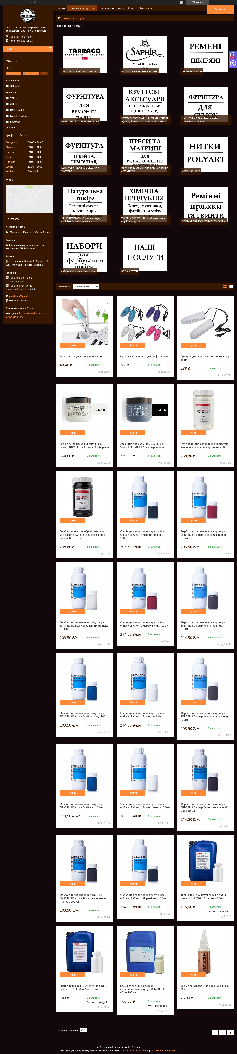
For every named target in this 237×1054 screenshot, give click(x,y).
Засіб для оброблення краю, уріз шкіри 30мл (205, 987)
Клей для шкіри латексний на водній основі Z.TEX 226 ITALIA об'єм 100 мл (204, 896)
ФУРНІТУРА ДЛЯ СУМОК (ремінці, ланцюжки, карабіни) (201, 120)
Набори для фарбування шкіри (78, 271)
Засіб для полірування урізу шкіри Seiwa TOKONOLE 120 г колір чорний (142, 445)
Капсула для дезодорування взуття (82, 356)
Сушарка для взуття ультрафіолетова (144, 356)
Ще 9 (12, 127)
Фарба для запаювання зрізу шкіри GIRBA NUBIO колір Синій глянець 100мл (84, 715)
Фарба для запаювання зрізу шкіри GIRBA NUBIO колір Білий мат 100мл (142, 715)
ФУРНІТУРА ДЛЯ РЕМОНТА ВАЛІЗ (80, 121)
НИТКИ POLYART (191, 171)
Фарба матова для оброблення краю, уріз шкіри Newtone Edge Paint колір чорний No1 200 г (83, 535)
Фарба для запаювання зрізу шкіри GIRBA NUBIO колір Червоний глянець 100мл (204, 535)
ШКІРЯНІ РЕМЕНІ (192, 71)
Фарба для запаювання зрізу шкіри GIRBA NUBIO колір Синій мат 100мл (82, 805)
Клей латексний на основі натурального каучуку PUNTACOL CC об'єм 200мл (142, 989)
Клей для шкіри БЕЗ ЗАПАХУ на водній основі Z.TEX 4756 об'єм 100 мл (83, 987)
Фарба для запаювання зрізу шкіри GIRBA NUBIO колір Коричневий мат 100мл (203, 626)
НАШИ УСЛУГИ (129, 271)
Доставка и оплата (112, 8)
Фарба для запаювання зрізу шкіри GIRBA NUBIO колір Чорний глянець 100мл (142, 535)
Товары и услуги (80, 8)
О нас (132, 8)
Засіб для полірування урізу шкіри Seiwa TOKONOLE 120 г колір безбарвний (85, 445)
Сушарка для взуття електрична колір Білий (205, 358)
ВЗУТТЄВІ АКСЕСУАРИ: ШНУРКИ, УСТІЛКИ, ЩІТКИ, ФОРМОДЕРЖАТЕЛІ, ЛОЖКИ (145, 120)
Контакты (146, 8)
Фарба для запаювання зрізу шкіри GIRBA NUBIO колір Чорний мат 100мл (143, 896)
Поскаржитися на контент (135, 1050)
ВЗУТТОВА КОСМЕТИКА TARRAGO (79, 71)
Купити (72, 345)
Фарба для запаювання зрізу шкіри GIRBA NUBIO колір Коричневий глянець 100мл (205, 717)
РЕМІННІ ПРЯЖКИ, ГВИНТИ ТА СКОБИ (203, 221)
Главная (60, 8)
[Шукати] (49, 49)
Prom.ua (136, 1047)
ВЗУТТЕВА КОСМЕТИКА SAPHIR (139, 71)
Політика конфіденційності (164, 1050)
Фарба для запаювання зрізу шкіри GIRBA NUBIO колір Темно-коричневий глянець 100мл (83, 898)
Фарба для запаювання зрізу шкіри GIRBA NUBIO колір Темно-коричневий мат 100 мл (204, 807)
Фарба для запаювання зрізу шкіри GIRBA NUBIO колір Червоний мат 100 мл (145, 624)
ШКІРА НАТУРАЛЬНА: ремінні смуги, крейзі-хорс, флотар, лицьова (81, 220)
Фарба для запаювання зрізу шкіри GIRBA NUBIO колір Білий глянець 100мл (145, 805)
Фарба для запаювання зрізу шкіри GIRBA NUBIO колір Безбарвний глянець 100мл (84, 626)
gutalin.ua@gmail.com (21, 296)
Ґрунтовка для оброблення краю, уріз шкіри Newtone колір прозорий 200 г (204, 445)
